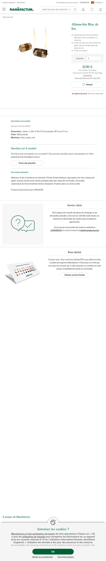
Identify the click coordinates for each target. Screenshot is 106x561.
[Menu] (4, 9)
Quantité (79, 58)
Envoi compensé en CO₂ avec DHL (87, 78)
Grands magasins (8, 2)
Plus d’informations (66, 557)
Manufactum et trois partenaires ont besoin (33, 533)
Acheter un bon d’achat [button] (74, 275)
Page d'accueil (8, 17)
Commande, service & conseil (72, 2)
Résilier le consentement (42, 557)
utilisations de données (33, 536)
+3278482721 (56, 230)
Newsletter (21, 2)
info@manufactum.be (89, 230)
